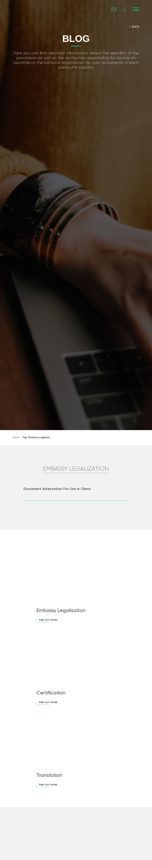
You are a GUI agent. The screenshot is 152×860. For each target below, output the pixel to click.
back (135, 26)
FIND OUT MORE (48, 620)
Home (16, 437)
